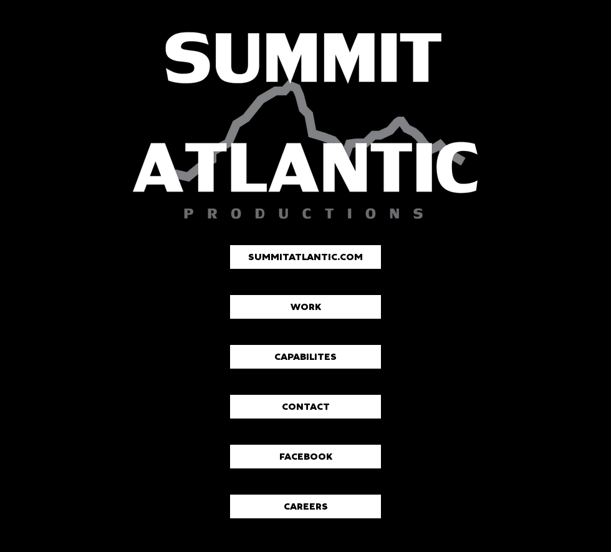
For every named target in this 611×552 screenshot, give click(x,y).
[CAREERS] (305, 506)
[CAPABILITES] (305, 356)
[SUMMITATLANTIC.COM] (305, 257)
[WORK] (305, 306)
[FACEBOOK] (305, 456)
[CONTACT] (305, 406)
